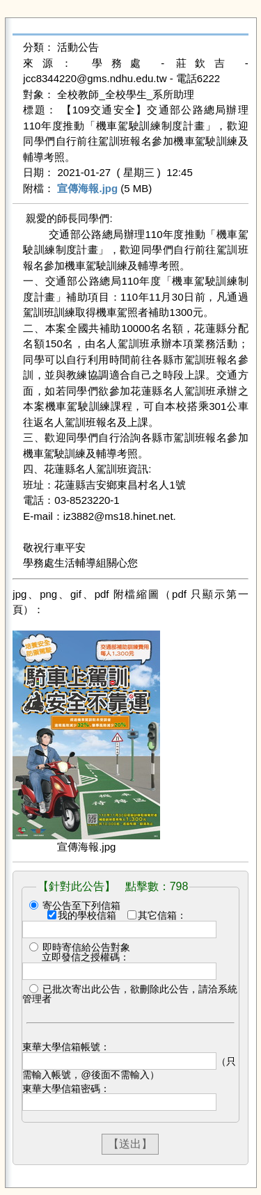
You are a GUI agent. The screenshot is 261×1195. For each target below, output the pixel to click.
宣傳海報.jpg (87, 188)
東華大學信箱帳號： (66, 1046)
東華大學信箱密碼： (66, 1088)
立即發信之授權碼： (85, 957)
